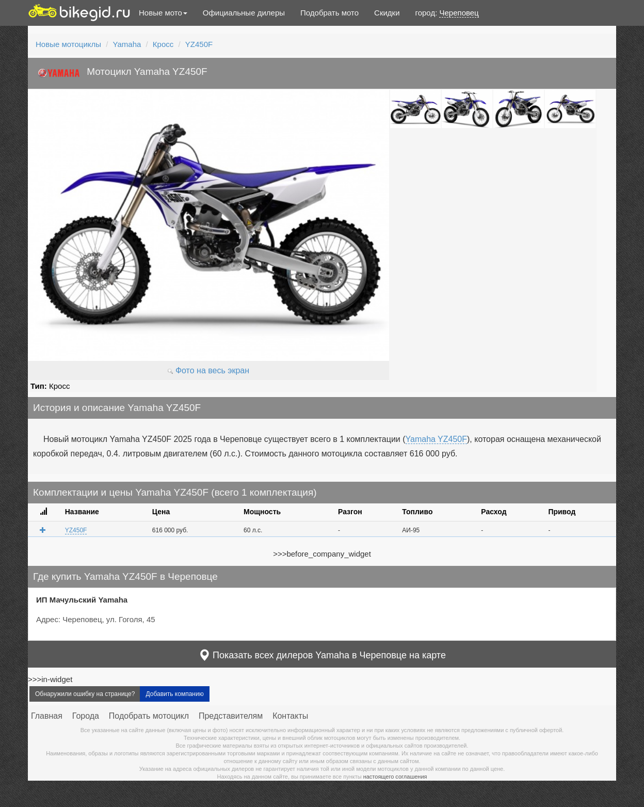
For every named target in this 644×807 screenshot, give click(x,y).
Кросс (163, 44)
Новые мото (163, 12)
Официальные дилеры (244, 12)
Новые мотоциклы (68, 44)
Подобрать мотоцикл (149, 715)
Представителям (231, 715)
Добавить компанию (174, 694)
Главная (46, 715)
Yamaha (127, 44)
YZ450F (199, 44)
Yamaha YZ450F (436, 439)
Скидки (386, 12)
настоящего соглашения (395, 776)
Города (85, 715)
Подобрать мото (329, 12)
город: (447, 13)
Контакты (290, 715)
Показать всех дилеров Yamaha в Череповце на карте (322, 655)
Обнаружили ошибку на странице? (85, 694)
